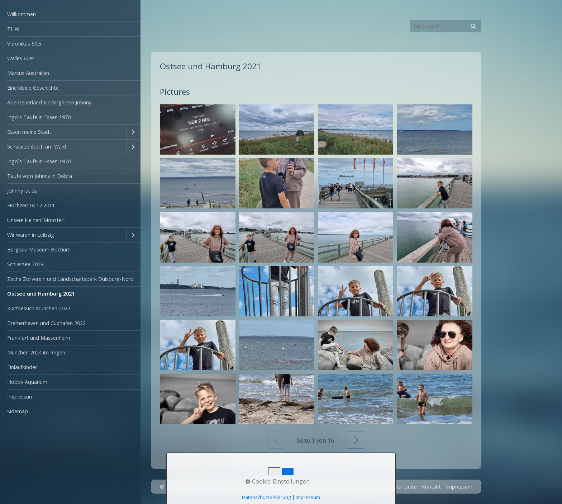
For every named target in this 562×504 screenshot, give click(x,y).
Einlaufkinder (22, 367)
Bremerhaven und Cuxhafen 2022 (46, 323)
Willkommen (21, 14)
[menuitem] (70, 14)
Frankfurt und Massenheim (38, 337)
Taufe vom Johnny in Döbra (39, 176)
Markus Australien (28, 73)
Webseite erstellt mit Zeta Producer (269, 486)
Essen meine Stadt (29, 131)
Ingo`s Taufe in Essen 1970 (39, 117)
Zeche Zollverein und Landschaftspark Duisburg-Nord (70, 278)
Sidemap (17, 411)
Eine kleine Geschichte (33, 87)
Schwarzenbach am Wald (36, 146)
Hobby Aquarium (27, 381)
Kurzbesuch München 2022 (38, 308)
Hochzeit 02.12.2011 (31, 205)
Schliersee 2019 (25, 264)
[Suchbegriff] (445, 26)
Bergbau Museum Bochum (39, 249)
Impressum (20, 396)
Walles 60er (20, 58)
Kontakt (431, 486)
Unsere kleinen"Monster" (36, 220)
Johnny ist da (22, 190)
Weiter (355, 440)
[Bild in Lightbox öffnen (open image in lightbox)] (197, 129)
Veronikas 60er (24, 43)
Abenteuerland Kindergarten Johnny (49, 102)
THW (13, 28)
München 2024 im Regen (36, 352)
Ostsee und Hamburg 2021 (41, 293)
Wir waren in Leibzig (30, 234)
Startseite (405, 486)
